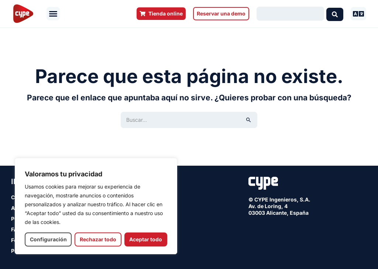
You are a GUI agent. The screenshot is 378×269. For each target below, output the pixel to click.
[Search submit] (334, 13)
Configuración (48, 239)
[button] (53, 13)
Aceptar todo (145, 239)
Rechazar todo (98, 239)
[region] (96, 206)
